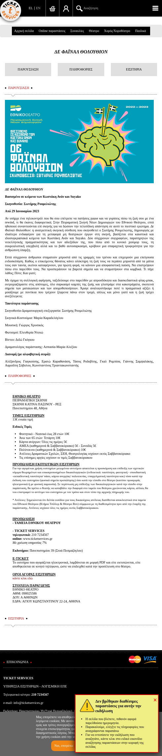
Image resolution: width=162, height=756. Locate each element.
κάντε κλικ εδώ (23, 578)
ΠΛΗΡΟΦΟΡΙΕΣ (81, 69)
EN (38, 8)
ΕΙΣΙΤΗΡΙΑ (134, 69)
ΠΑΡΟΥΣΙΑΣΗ (27, 69)
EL (31, 8)
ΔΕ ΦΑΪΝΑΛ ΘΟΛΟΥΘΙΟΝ (81, 51)
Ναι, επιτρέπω (63, 745)
